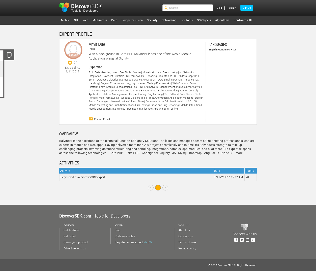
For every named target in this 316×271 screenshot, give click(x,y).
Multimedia (100, 20)
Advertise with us (74, 248)
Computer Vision (132, 20)
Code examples (125, 236)
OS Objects (204, 20)
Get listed (69, 236)
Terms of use (187, 242)
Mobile (65, 20)
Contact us (185, 236)
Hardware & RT (243, 20)
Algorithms (222, 20)
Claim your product (75, 242)
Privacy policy (187, 248)
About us (184, 230)
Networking (169, 20)
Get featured (71, 230)
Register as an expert (133, 242)
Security (152, 20)
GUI (76, 20)
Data (114, 20)
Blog (219, 7)
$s (83, 8)
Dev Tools (187, 20)
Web (85, 20)
